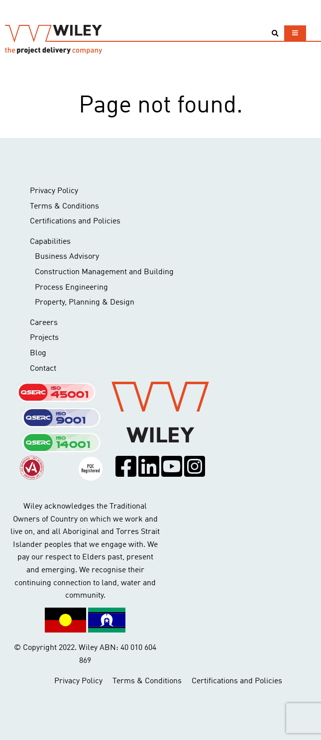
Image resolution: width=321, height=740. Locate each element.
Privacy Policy (54, 191)
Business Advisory (67, 257)
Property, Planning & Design (84, 303)
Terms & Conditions (64, 207)
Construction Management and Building (104, 272)
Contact (43, 369)
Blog (38, 353)
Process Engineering (71, 288)
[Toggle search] (275, 33)
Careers (44, 323)
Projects (44, 338)
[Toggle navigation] (295, 33)
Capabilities (50, 242)
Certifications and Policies (75, 221)
